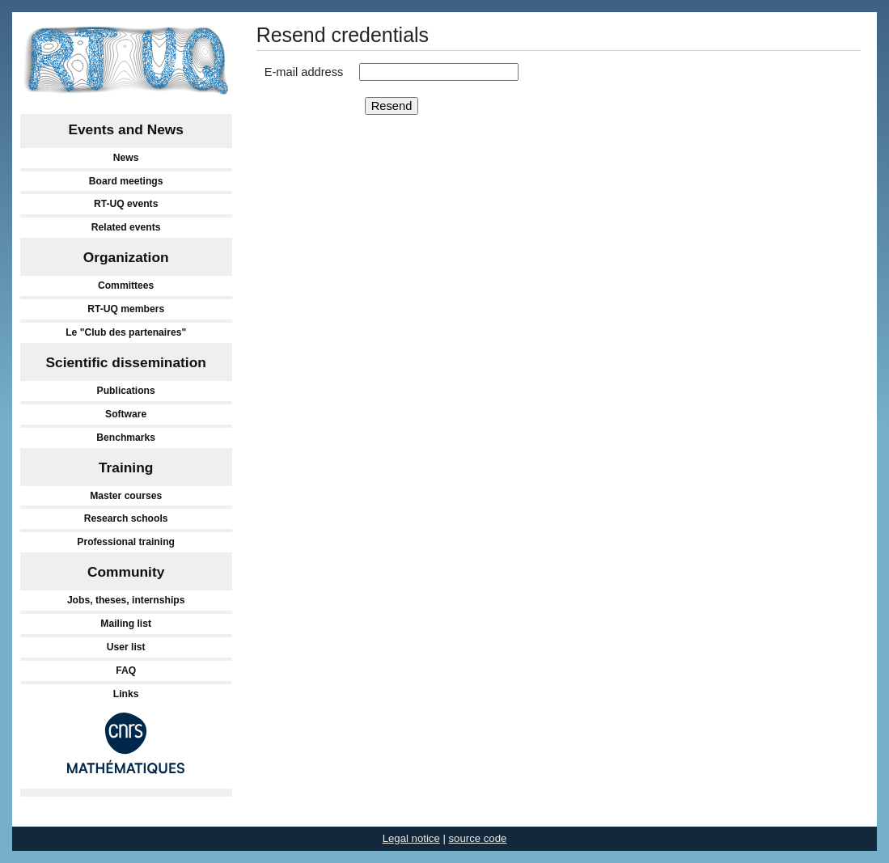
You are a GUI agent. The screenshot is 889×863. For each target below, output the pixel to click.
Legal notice (411, 838)
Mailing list (125, 623)
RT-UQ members (125, 309)
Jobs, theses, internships (126, 600)
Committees (126, 285)
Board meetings (126, 181)
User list (126, 647)
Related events (126, 227)
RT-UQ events (126, 203)
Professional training (126, 542)
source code (478, 838)
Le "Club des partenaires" (126, 332)
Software (125, 414)
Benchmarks (125, 437)
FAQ (126, 670)
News (126, 157)
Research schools (126, 518)
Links (126, 694)
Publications (126, 390)
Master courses (126, 495)
